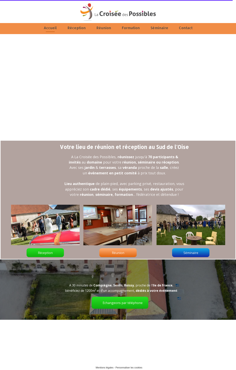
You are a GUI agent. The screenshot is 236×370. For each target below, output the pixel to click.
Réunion (103, 27)
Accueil (50, 27)
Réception (76, 27)
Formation (131, 27)
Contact (186, 27)
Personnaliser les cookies (128, 367)
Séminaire (159, 27)
